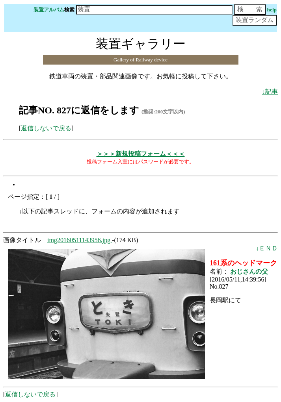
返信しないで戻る (46, 128)
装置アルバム (48, 10)
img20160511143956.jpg (79, 240)
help (272, 10)
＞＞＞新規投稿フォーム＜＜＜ (141, 153)
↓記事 (270, 91)
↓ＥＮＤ (267, 248)
